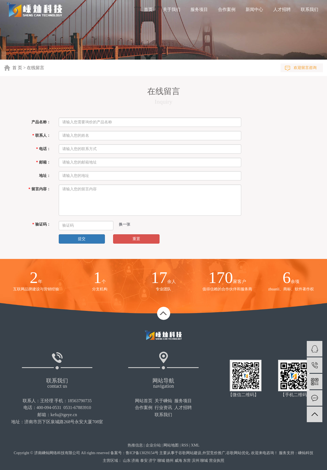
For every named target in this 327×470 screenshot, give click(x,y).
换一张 (124, 224)
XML (195, 445)
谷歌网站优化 (237, 453)
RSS (184, 445)
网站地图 (171, 445)
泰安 (144, 461)
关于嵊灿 (163, 400)
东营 (187, 461)
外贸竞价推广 (213, 453)
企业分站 (153, 445)
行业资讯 (163, 407)
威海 (178, 461)
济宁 (152, 461)
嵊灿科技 (305, 453)
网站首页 (143, 400)
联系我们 (309, 9)
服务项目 (199, 9)
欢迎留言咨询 (305, 68)
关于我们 (171, 9)
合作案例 (226, 9)
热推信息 (135, 445)
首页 (148, 9)
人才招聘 (282, 9)
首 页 (17, 67)
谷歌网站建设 (189, 453)
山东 (127, 461)
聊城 (161, 461)
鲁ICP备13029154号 (142, 453)
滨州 (195, 461)
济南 (135, 461)
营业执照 (216, 461)
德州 (169, 461)
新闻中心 (254, 9)
